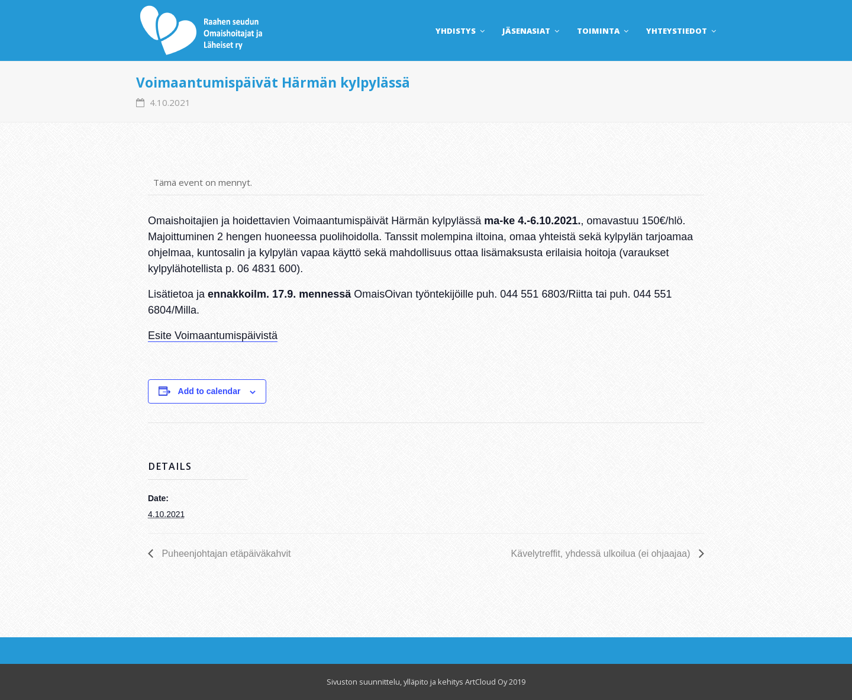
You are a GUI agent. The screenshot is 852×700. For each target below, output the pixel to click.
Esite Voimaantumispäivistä (212, 335)
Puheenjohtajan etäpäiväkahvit (225, 554)
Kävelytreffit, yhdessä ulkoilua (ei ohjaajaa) (602, 554)
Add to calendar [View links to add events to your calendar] (209, 391)
